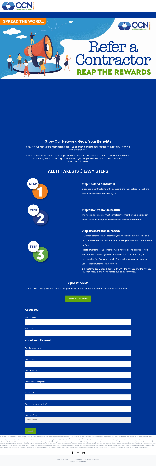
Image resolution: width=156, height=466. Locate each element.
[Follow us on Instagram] (78, 453)
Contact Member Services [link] (78, 298)
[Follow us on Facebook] (72, 453)
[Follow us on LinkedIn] (83, 453)
